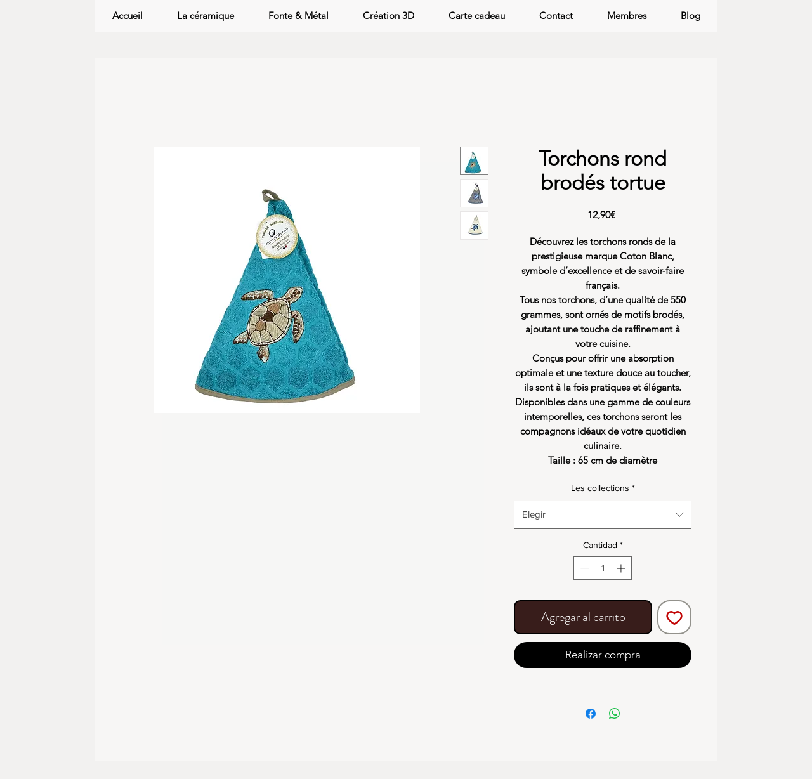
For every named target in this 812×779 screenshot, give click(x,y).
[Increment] (622, 568)
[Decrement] (583, 568)
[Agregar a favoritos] (674, 617)
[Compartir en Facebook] (590, 713)
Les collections (603, 488)
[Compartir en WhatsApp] (614, 713)
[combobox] (602, 514)
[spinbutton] (602, 568)
